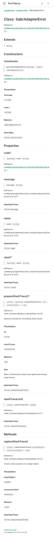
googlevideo (9, 10)
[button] (4, 3)
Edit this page (10, 530)
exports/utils (21, 10)
